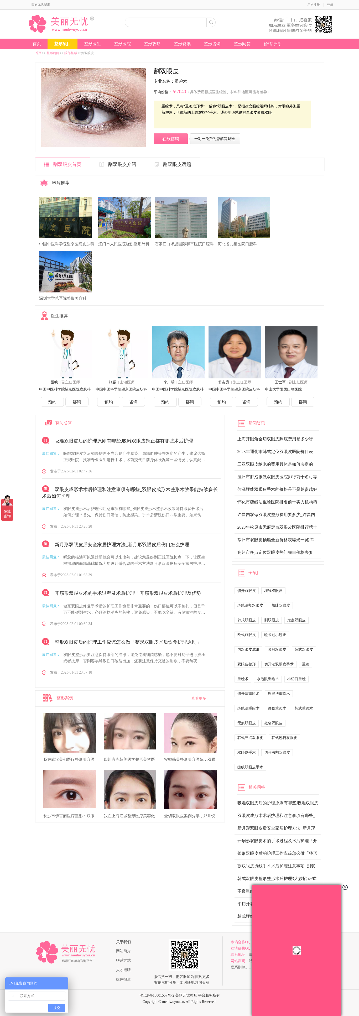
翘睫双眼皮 (281, 605)
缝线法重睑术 (248, 708)
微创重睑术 (277, 708)
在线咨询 (170, 139)
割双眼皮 (271, 620)
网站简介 (123, 951)
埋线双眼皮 (273, 591)
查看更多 (198, 698)
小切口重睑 (296, 679)
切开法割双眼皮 (277, 752)
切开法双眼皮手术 (279, 664)
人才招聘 (123, 970)
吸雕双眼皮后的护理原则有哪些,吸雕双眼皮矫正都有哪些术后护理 (124, 441)
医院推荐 (60, 182)
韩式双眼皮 (246, 620)
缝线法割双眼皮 (250, 605)
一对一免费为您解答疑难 (214, 139)
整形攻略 (152, 43)
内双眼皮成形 (248, 650)
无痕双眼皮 (246, 723)
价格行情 (272, 43)
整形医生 (92, 43)
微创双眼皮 (273, 723)
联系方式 (123, 960)
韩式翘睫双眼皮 (284, 738)
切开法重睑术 (248, 694)
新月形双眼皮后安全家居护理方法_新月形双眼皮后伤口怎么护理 (122, 544)
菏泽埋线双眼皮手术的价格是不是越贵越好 (277, 489)
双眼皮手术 (246, 752)
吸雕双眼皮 (277, 650)
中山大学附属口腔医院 (283, 389)
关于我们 (123, 942)
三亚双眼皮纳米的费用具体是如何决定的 (275, 464)
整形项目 (62, 43)
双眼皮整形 (246, 664)
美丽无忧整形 (40, 4)
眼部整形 (70, 53)
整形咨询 (212, 43)
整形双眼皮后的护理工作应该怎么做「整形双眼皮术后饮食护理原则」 (128, 642)
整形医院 (122, 43)
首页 (37, 43)
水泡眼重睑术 (268, 679)
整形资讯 (182, 43)
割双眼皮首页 (67, 164)
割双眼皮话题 (177, 164)
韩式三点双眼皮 (250, 738)
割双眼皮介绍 (122, 164)
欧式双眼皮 (246, 635)
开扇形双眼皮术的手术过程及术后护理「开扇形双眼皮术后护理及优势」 (130, 593)
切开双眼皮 (246, 591)
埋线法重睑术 (279, 694)
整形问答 (242, 43)
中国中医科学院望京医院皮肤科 (65, 389)
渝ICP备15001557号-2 (157, 995)
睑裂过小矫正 (275, 635)
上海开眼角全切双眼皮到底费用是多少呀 (275, 439)
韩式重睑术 (304, 708)
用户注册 (313, 5)
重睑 (305, 664)
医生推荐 (59, 316)
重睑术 (242, 679)
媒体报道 (123, 979)
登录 (330, 5)
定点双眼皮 (296, 620)
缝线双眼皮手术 (250, 767)
